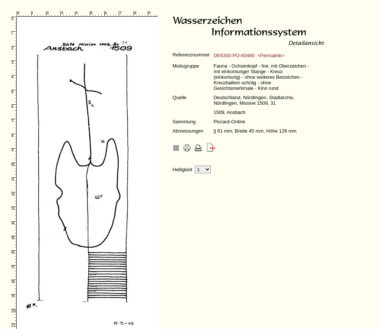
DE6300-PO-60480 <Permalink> (248, 55)
